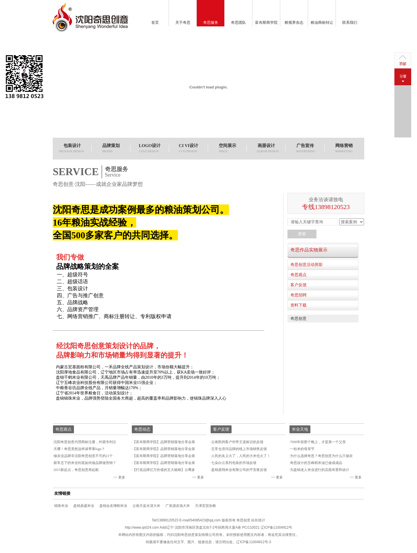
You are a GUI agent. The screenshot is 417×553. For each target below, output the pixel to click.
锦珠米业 (61, 506)
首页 (155, 22)
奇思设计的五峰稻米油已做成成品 (316, 463)
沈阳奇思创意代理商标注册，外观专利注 (85, 442)
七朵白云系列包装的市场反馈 (233, 463)
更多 (121, 477)
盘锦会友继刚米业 (113, 506)
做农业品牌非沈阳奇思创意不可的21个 (83, 456)
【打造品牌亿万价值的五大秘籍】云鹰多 (163, 470)
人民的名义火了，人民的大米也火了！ (240, 456)
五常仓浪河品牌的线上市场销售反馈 (239, 449)
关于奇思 (182, 22)
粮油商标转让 (322, 22)
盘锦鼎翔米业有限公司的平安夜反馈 (239, 470)
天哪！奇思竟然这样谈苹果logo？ (79, 449)
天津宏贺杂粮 (205, 506)
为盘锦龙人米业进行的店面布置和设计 (319, 470)
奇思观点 (298, 275)
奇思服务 (210, 22)
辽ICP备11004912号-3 (253, 542)
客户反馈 (298, 285)
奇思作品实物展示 (308, 249)
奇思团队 (238, 22)
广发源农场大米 (177, 506)
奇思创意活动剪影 (306, 264)
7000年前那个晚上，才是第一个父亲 (318, 442)
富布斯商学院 (266, 22)
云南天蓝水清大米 (146, 506)
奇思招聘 (298, 295)
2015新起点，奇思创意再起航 (76, 470)
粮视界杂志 (294, 22)
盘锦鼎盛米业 (83, 506)
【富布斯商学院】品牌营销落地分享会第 (163, 442)
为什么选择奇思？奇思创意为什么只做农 (321, 456)
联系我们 (349, 22)
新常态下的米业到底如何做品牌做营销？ (85, 463)
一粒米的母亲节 (302, 449)
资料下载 (298, 305)
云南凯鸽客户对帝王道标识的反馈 (237, 442)
